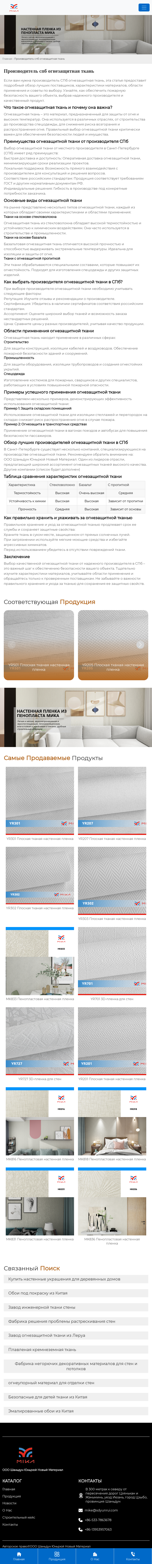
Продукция (57, 1556)
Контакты (133, 1556)
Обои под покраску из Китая (37, 1293)
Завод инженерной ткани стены (41, 1307)
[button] (140, 645)
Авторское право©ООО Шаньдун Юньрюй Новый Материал (46, 1546)
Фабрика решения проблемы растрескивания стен (61, 1321)
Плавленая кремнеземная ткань (42, 1349)
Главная (7, 58)
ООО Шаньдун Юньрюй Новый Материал (40, 459)
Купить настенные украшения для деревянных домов (64, 1279)
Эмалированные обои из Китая (41, 1411)
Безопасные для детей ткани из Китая (47, 1397)
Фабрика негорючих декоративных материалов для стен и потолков (76, 1366)
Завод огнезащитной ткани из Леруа (46, 1335)
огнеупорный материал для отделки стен (51, 1382)
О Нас (95, 1556)
